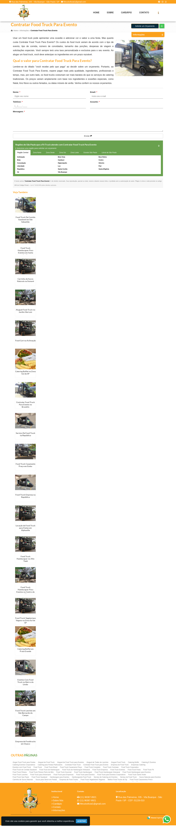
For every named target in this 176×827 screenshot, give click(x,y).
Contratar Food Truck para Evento (95, 766)
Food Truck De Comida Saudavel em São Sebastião (25, 221)
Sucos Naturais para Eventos (150, 779)
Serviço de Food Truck (128, 779)
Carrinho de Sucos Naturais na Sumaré (25, 281)
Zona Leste (75, 154)
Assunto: (95, 104)
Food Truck (38, 769)
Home (96, 12)
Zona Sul (62, 154)
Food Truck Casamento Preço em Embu (25, 466)
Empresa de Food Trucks (69, 781)
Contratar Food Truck (73, 766)
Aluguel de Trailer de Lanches (97, 764)
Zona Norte (37, 154)
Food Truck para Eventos (85, 776)
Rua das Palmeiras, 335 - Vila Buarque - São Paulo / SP (35, 2)
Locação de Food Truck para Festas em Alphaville (25, 529)
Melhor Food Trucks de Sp (117, 781)
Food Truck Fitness (20, 774)
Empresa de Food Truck (120, 766)
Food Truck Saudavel (39, 779)
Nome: (16, 94)
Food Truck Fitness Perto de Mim (41, 774)
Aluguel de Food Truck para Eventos (70, 764)
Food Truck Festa (134, 771)
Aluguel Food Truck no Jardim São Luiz (25, 312)
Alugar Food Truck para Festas (24, 764)
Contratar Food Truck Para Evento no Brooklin (25, 406)
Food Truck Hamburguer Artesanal (107, 774)
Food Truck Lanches (20, 776)
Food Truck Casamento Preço (71, 769)
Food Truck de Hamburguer (49, 771)
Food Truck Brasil (51, 769)
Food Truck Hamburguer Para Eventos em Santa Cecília (25, 253)
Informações (59, 812)
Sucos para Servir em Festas (46, 781)
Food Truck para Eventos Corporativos (111, 776)
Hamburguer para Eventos (59, 779)
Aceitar (81, 821)
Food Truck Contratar (111, 769)
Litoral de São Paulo (109, 154)
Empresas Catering (138, 766)
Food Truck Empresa (100, 771)
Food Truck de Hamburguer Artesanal (76, 771)
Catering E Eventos (149, 764)
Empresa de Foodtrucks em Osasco (25, 744)
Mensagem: (19, 113)
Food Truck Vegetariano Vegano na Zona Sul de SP (25, 622)
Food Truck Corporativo (129, 769)
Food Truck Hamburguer (83, 774)
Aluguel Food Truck (118, 764)
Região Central (22, 154)
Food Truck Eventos (117, 771)
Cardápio (126, 12)
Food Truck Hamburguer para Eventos (137, 774)
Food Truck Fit (148, 771)
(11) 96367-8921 (88, 799)
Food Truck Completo (92, 769)
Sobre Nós (58, 802)
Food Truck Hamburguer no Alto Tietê (25, 560)
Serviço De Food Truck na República (25, 436)
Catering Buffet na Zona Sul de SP (25, 374)
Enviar (88, 138)
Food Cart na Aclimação (25, 342)
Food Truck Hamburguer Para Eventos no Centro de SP (25, 592)
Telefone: (18, 104)
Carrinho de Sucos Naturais (23, 781)
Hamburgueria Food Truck (81, 779)
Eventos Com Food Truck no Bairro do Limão (25, 683)
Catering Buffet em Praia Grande (25, 651)
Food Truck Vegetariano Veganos (93, 781)
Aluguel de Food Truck (46, 764)
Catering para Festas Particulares (50, 766)
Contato (144, 12)
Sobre (110, 12)
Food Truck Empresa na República (25, 497)
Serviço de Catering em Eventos (105, 779)
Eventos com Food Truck (22, 769)
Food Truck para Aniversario (40, 776)
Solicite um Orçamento (145, 28)
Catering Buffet (133, 764)
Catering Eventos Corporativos (24, 766)
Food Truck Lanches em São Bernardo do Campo (25, 714)
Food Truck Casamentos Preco (141, 781)
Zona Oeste (50, 154)
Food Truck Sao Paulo (21, 779)
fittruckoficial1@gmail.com (75, 2)
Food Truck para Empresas (64, 776)
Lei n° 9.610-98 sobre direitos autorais (43, 187)
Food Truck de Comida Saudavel (25, 771)
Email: (93, 94)
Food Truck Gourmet (64, 774)
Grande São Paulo (90, 154)
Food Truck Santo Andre (137, 776)
